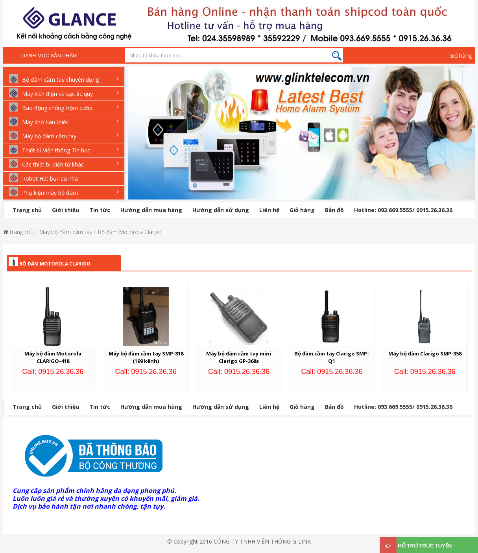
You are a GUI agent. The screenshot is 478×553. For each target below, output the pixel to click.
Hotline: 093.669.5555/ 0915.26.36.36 (403, 210)
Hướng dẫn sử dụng (220, 210)
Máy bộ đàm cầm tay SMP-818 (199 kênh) (146, 357)
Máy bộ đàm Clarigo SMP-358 (424, 353)
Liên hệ (269, 210)
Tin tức (99, 210)
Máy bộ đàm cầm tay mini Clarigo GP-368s (238, 357)
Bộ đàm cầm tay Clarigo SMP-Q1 (331, 357)
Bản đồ (334, 210)
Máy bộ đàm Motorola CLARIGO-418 (52, 357)
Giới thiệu (65, 210)
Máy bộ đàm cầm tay (65, 232)
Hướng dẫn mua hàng (151, 210)
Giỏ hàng (460, 55)
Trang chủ (27, 210)
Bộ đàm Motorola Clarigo (130, 232)
